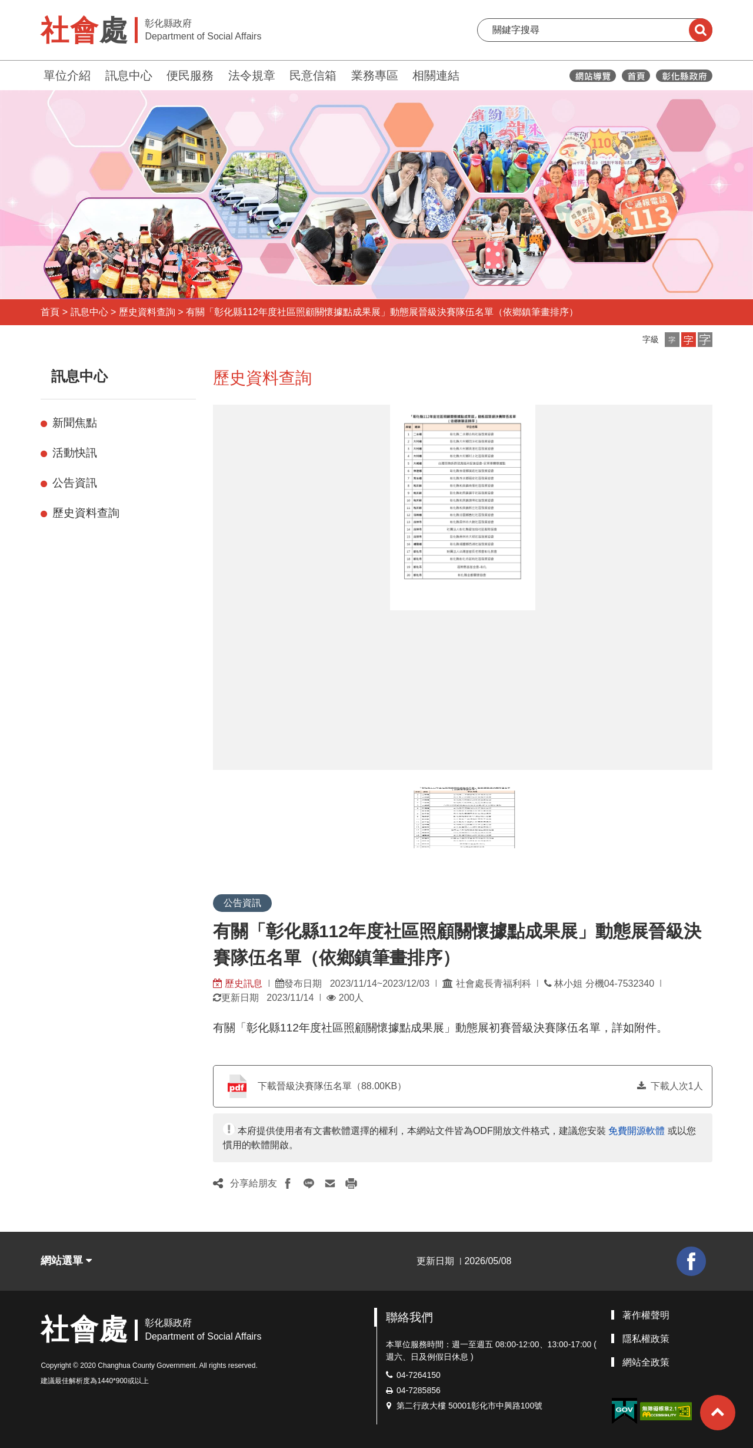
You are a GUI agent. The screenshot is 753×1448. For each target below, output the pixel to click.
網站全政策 (645, 1362)
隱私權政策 (645, 1339)
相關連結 (435, 75)
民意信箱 (312, 75)
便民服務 (190, 75)
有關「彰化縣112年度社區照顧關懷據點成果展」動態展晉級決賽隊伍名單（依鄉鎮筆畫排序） (382, 312)
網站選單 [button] (66, 1261)
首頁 (50, 312)
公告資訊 (74, 483)
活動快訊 (74, 453)
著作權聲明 (645, 1315)
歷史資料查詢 (147, 312)
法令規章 (251, 75)
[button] (672, 339)
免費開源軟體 (636, 1131)
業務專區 (374, 75)
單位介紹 (67, 75)
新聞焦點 (74, 422)
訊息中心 (128, 75)
